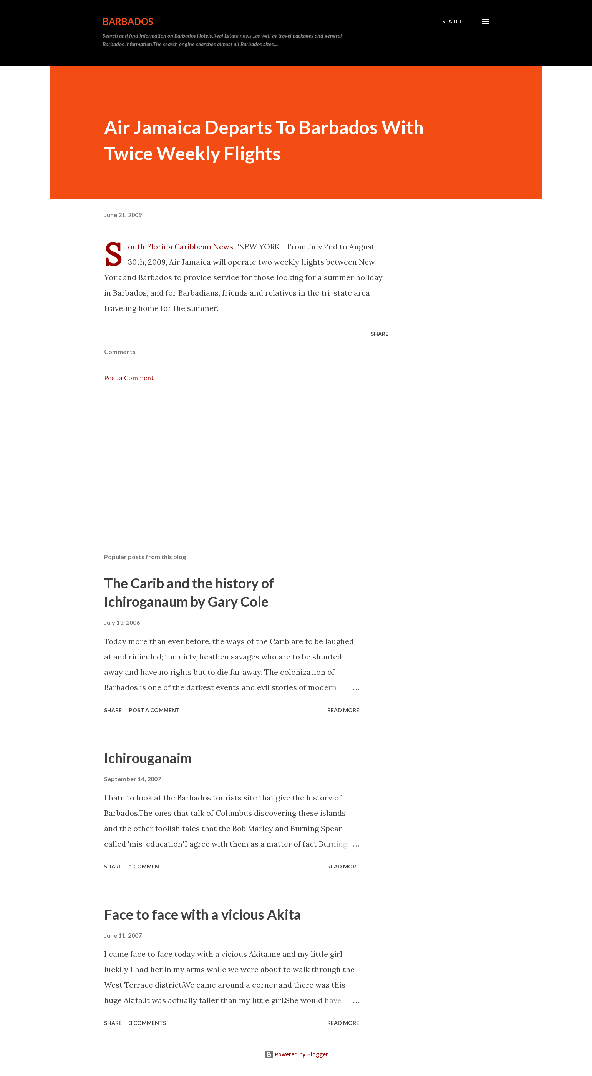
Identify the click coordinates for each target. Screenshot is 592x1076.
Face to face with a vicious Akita (202, 914)
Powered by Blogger (296, 1054)
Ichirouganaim (148, 757)
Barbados (128, 21)
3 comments (147, 1023)
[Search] (453, 21)
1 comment (146, 866)
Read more (343, 710)
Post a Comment (129, 378)
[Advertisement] (234, 457)
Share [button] (379, 333)
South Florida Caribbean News (180, 246)
